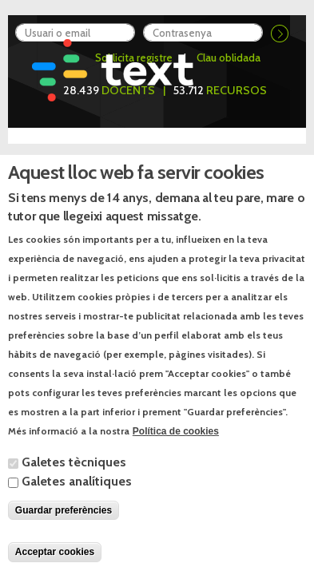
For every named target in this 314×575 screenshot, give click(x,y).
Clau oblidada (228, 57)
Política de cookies (176, 451)
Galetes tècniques (74, 482)
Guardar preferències (63, 531)
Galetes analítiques (77, 502)
